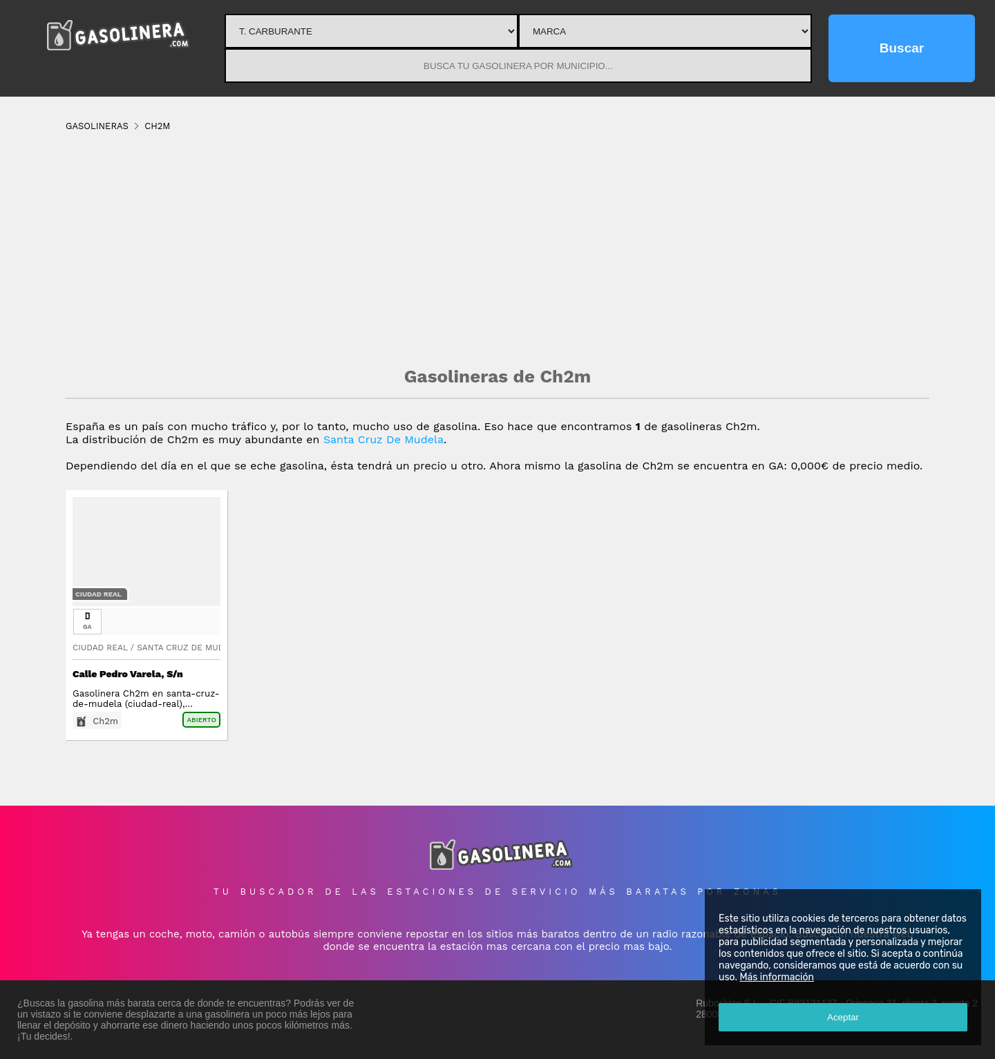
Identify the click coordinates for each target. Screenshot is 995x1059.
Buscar (902, 48)
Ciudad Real (98, 594)
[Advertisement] (497, 248)
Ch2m (105, 721)
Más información (776, 977)
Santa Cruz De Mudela (383, 439)
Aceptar (843, 1017)
